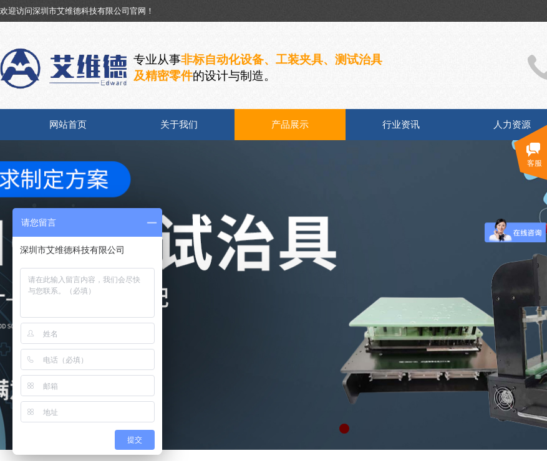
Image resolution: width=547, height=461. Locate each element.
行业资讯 (401, 125)
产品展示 (290, 125)
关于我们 (179, 125)
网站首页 (68, 125)
